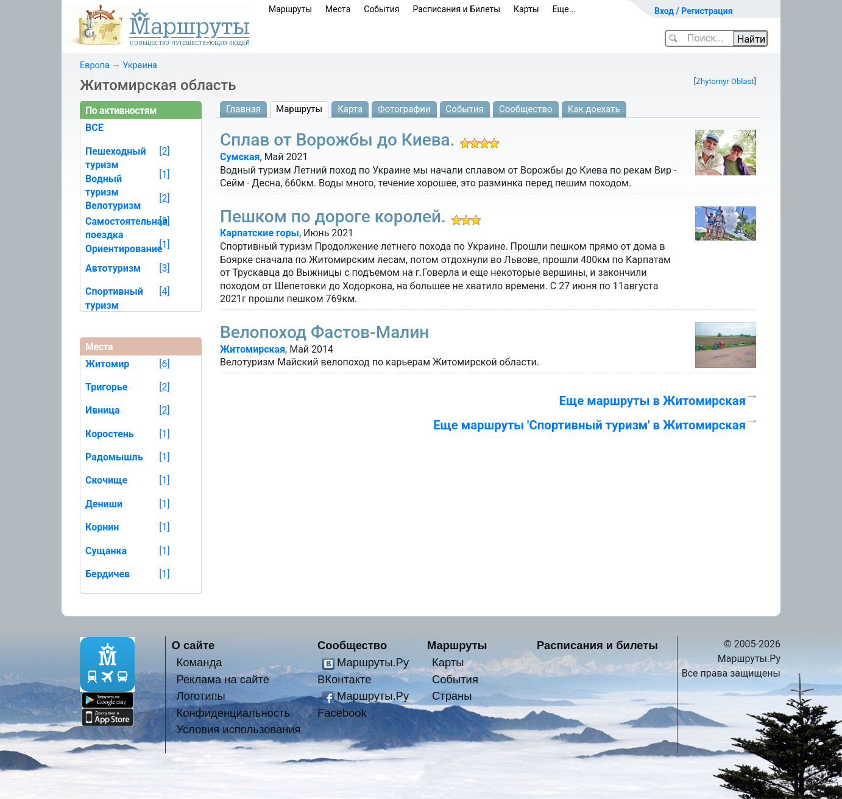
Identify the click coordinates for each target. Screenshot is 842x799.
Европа (95, 65)
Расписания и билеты (597, 645)
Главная (243, 109)
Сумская (240, 157)
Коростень (109, 434)
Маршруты (290, 9)
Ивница (102, 410)
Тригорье (106, 387)
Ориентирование (123, 249)
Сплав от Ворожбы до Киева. (337, 140)
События (381, 9)
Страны (452, 695)
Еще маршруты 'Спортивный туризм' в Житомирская (589, 425)
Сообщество (526, 109)
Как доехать (594, 109)
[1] (164, 174)
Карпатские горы (259, 233)
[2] (164, 151)
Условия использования (238, 729)
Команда (199, 662)
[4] (164, 291)
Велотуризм (113, 205)
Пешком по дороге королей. (333, 216)
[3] (164, 221)
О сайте (193, 645)
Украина (139, 65)
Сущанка (106, 551)
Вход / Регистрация (693, 11)
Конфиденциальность (233, 712)
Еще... (564, 9)
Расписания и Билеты (456, 9)
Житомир (107, 364)
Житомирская (252, 349)
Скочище (106, 480)
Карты (526, 9)
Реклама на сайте (222, 679)
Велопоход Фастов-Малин (324, 332)
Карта (350, 109)
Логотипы (200, 695)
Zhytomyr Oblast (725, 81)
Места (337, 9)
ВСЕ (94, 127)
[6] (164, 364)
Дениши (103, 504)
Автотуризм (113, 268)
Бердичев (107, 574)
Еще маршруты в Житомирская (652, 400)
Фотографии (404, 109)
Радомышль (114, 457)
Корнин (102, 527)
